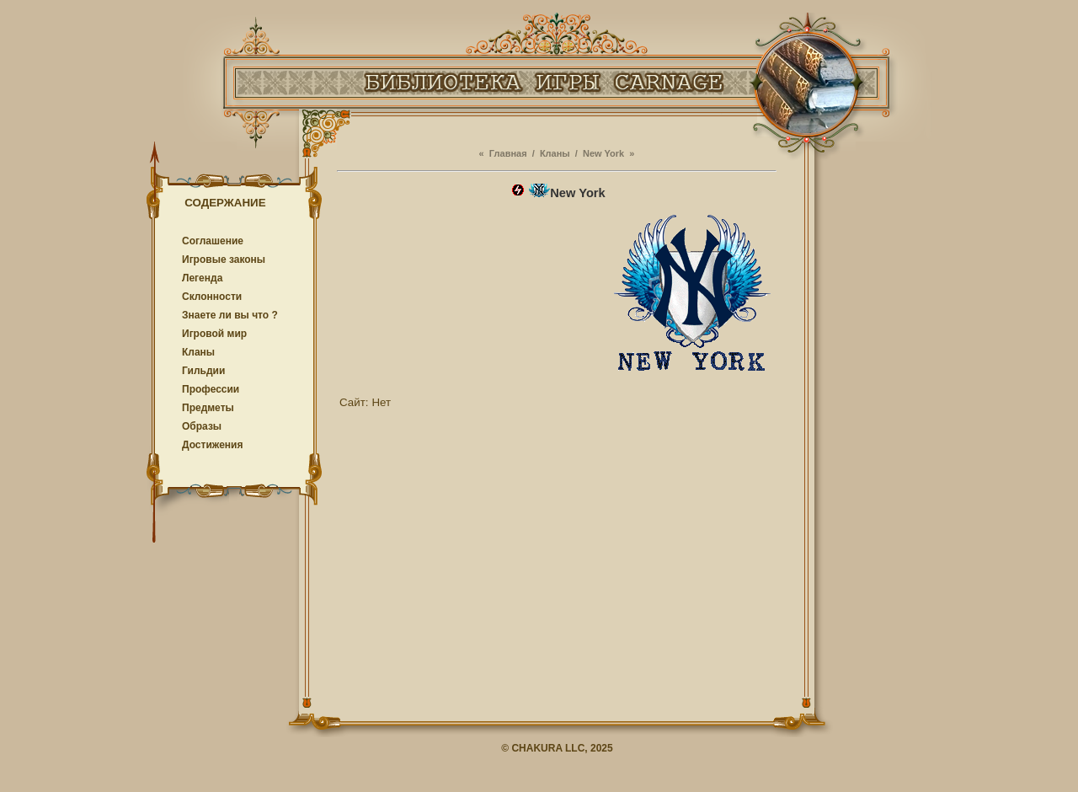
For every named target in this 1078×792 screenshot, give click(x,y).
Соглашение (212, 241)
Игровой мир (214, 334)
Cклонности (212, 296)
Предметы (208, 408)
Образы (201, 426)
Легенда (202, 278)
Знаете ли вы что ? (230, 315)
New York (603, 153)
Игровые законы (223, 259)
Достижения (212, 445)
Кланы (198, 352)
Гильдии (203, 371)
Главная (508, 153)
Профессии (210, 389)
